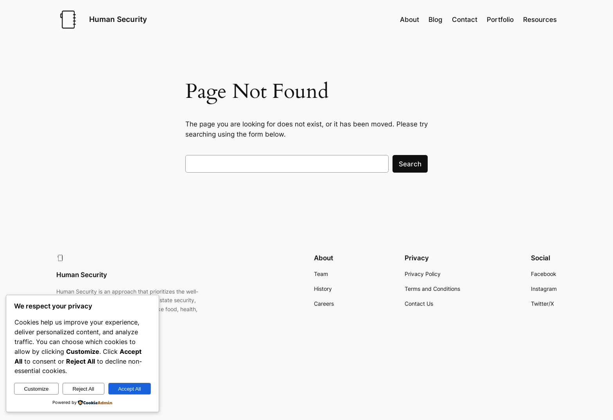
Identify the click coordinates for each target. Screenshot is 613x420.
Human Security (118, 19)
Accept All (129, 389)
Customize (36, 389)
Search (410, 164)
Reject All (83, 389)
